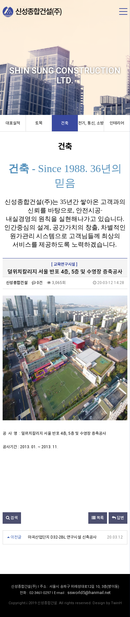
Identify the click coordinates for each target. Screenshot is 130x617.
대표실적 (13, 123)
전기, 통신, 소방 (91, 123)
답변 (118, 518)
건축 (64, 123)
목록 (98, 518)
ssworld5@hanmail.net (89, 592)
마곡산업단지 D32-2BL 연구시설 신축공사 (62, 537)
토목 (38, 123)
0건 (37, 282)
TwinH (116, 603)
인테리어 (117, 123)
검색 (12, 518)
